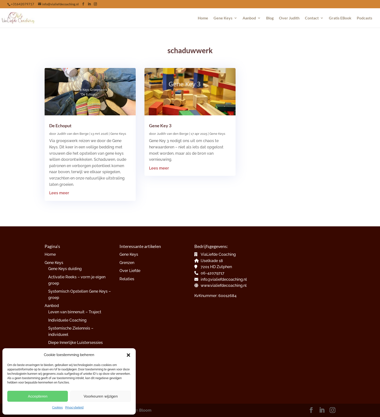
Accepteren (38, 396)
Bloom (145, 410)
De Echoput (60, 125)
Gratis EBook (340, 18)
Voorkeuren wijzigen (101, 396)
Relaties (126, 279)
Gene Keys (223, 18)
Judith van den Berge (73, 134)
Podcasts (364, 18)
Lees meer (59, 193)
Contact (312, 18)
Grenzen (126, 262)
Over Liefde (129, 270)
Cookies (57, 407)
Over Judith (289, 18)
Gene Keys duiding (65, 268)
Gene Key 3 (160, 125)
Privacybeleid (74, 407)
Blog (270, 18)
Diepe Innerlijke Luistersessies (75, 342)
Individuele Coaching (67, 320)
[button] (128, 355)
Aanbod (249, 18)
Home (203, 18)
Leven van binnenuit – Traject (74, 312)
